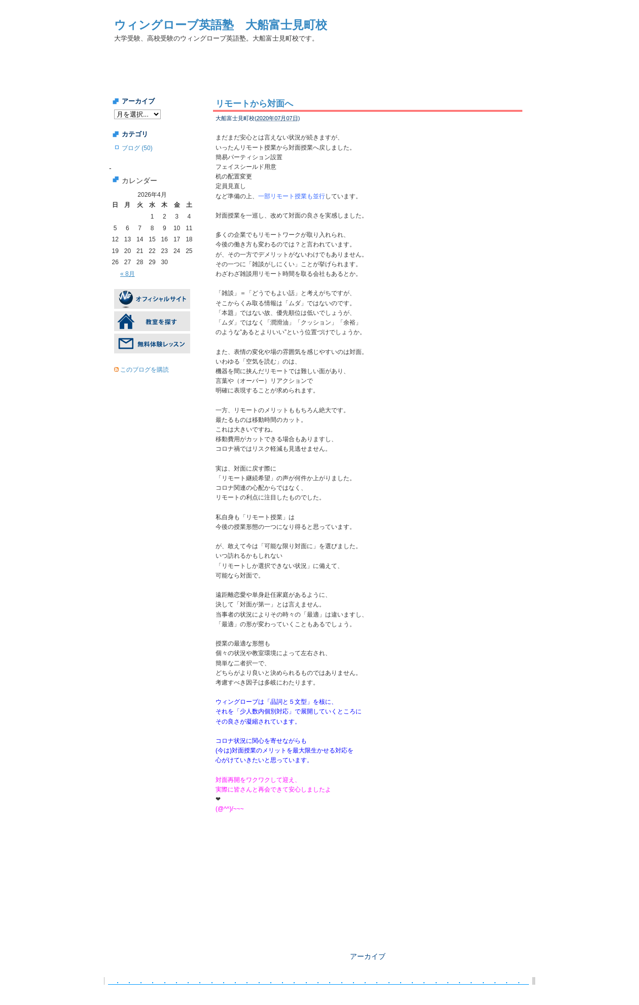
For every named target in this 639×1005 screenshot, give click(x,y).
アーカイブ (367, 956)
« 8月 (127, 273)
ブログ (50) (137, 148)
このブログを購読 (144, 369)
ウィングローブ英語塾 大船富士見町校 (220, 24)
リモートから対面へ (254, 104)
